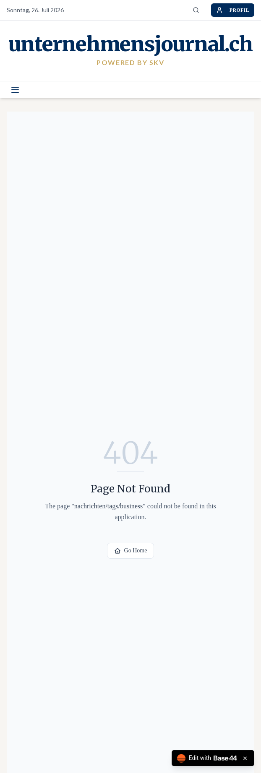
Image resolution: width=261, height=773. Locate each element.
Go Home (130, 550)
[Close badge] (245, 758)
